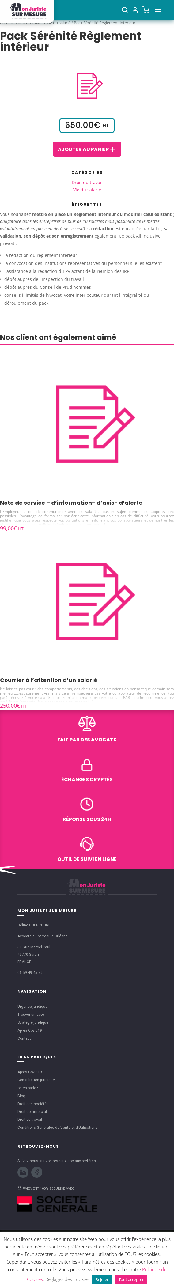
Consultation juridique (36, 1080)
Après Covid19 (29, 1030)
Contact (24, 1038)
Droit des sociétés (33, 1104)
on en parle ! (27, 1088)
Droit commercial (32, 1111)
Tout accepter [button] (131, 1279)
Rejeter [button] (102, 1279)
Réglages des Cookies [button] (67, 1279)
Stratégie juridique (32, 1022)
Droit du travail (87, 182)
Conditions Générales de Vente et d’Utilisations (57, 1127)
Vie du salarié (87, 190)
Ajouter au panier (87, 149)
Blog (21, 1096)
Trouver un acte (30, 1014)
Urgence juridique (32, 1006)
